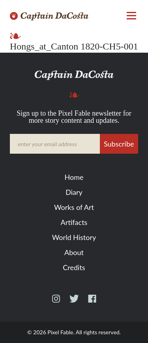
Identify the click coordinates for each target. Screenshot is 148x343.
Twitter (74, 302)
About (74, 252)
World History (74, 237)
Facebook (92, 302)
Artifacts (74, 222)
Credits (74, 267)
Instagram (56, 302)
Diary (74, 192)
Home (74, 177)
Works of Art (74, 207)
